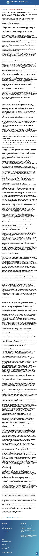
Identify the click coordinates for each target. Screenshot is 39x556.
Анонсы (14, 517)
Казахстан (19, 517)
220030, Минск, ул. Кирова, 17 (7, 541)
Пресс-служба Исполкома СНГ (7, 552)
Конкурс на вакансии (24, 534)
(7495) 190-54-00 (4, 548)
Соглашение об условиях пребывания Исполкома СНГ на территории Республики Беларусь (28, 530)
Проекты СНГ (4, 529)
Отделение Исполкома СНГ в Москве (27, 532)
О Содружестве (4, 525)
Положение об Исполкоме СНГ (26, 528)
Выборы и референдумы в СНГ (7, 528)
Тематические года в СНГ (6, 531)
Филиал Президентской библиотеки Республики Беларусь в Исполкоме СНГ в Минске (29, 536)
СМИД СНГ (8, 517)
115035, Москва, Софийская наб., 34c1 (8, 547)
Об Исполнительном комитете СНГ (26, 525)
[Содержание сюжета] (37, 553)
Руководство (23, 527)
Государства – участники (6, 527)
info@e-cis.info (4, 549)
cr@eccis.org (4, 544)
